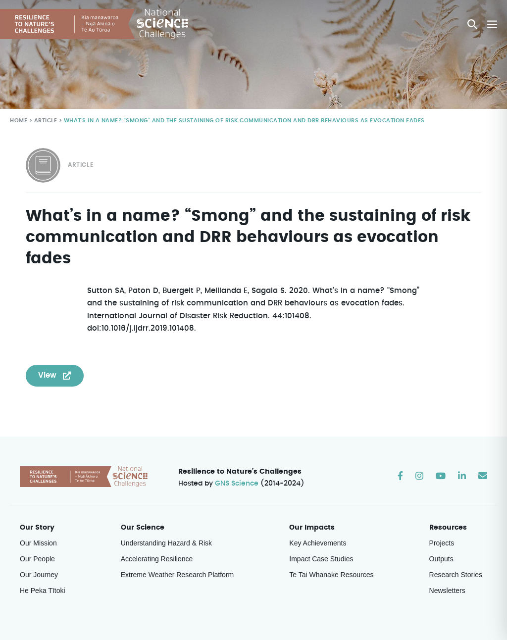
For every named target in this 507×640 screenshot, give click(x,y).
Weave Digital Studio (453, 614)
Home (18, 121)
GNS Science (237, 450)
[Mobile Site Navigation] (492, 24)
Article (44, 121)
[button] (473, 24)
